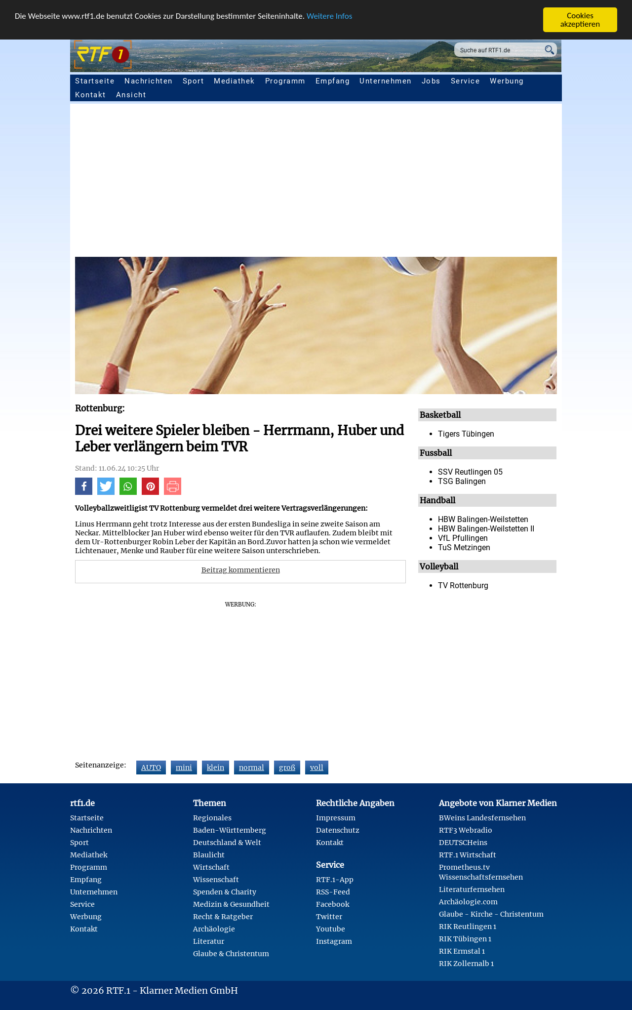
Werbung (507, 81)
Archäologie (214, 929)
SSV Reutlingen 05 (470, 472)
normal (251, 767)
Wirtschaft (211, 867)
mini (184, 767)
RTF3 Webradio (465, 830)
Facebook (332, 904)
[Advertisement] (316, 183)
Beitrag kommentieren (240, 570)
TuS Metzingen (464, 547)
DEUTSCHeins (463, 842)
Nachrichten (148, 81)
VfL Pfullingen (463, 538)
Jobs (431, 81)
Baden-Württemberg (229, 830)
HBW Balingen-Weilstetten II (486, 528)
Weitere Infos (329, 16)
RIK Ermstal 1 (462, 951)
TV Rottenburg (463, 585)
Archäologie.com (468, 901)
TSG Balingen (462, 481)
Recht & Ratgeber (223, 916)
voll (316, 767)
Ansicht (131, 94)
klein (215, 767)
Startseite (95, 81)
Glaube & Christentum (231, 953)
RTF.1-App (335, 879)
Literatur (208, 941)
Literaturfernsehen (472, 889)
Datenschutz (337, 830)
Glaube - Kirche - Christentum (491, 914)
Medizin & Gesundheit (231, 904)
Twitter (329, 916)
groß (287, 767)
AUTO (151, 767)
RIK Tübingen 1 (465, 938)
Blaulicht (209, 854)
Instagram (334, 941)
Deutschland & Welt (227, 842)
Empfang (333, 81)
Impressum (336, 817)
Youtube (330, 929)
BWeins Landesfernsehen (482, 817)
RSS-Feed (333, 892)
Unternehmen (385, 81)
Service (465, 81)
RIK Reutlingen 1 (467, 926)
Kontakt (90, 94)
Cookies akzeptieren (580, 19)
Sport (193, 81)
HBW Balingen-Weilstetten (483, 519)
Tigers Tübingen (466, 434)
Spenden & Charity (224, 892)
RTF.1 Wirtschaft (467, 854)
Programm (285, 81)
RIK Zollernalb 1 (466, 963)
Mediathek (234, 81)
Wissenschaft (216, 879)
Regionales (212, 817)
